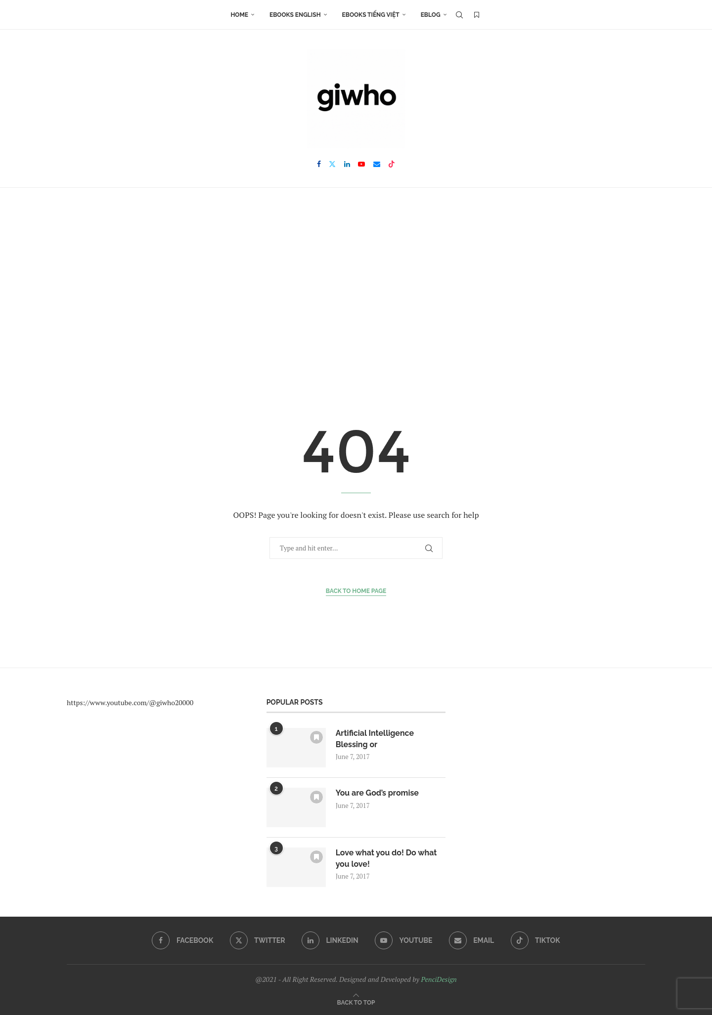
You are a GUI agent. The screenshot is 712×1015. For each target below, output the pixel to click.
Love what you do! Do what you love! (387, 858)
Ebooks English (295, 14)
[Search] (459, 14)
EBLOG (431, 14)
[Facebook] (319, 164)
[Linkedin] (347, 164)
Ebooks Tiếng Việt (371, 14)
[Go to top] (356, 1002)
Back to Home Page (356, 591)
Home (239, 14)
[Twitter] (332, 164)
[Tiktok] (391, 164)
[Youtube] (361, 164)
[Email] (376, 164)
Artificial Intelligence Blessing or (375, 738)
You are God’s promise (377, 793)
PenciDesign (438, 979)
